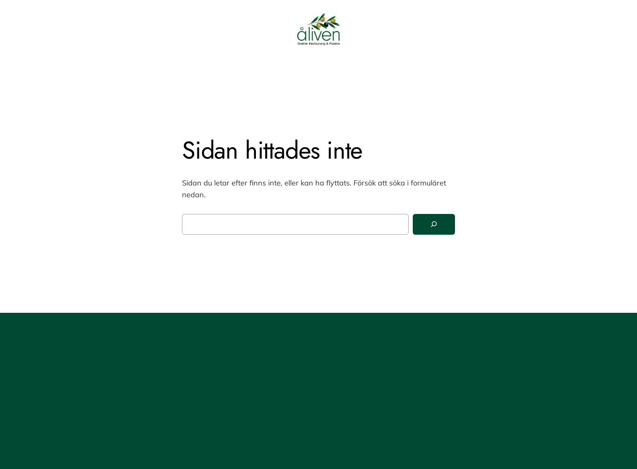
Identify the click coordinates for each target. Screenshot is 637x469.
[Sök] (434, 224)
